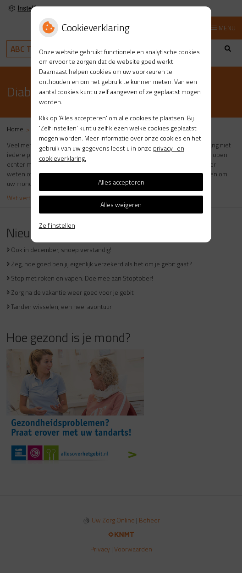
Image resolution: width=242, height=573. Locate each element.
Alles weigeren (121, 204)
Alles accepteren (121, 182)
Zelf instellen (57, 225)
